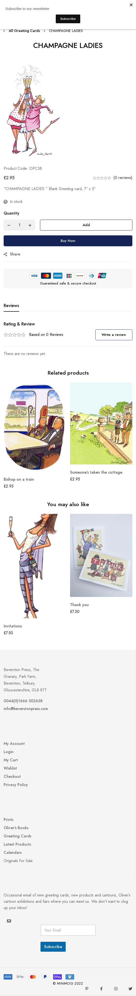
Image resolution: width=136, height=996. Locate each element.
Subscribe (53, 947)
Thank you (79, 605)
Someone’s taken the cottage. (96, 472)
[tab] (11, 306)
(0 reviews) (122, 177)
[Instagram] (116, 989)
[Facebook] (101, 989)
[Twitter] (130, 989)
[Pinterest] (87, 989)
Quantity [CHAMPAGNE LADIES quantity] (11, 213)
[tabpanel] (68, 339)
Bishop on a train (19, 479)
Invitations (13, 626)
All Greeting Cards (24, 30)
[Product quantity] (19, 225)
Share (15, 254)
